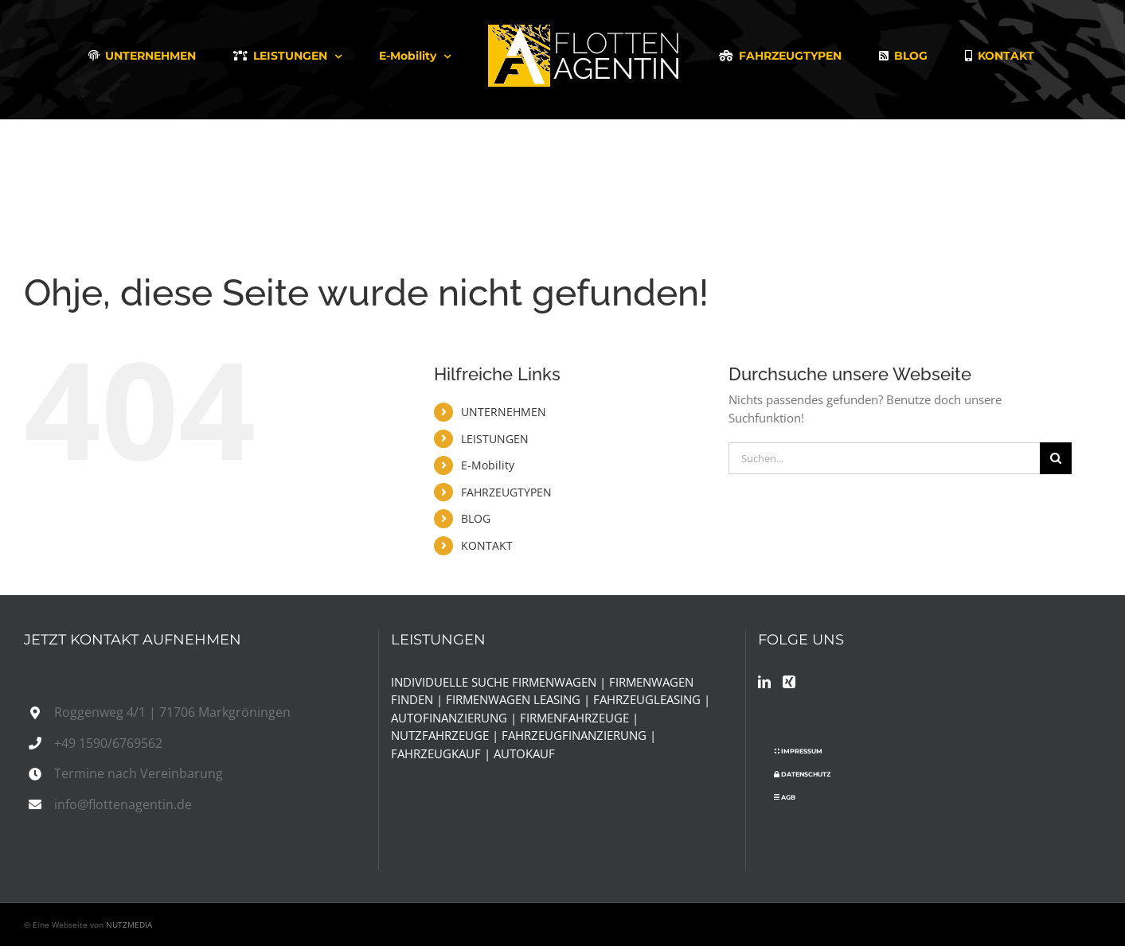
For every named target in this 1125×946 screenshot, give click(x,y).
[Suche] (1056, 458)
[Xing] (789, 681)
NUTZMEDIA (129, 924)
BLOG (475, 518)
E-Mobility (487, 465)
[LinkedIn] (764, 681)
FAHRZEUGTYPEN (506, 492)
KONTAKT (487, 545)
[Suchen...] (884, 458)
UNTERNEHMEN (503, 411)
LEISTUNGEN (495, 438)
